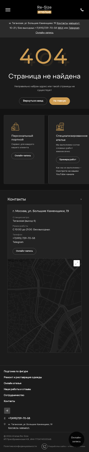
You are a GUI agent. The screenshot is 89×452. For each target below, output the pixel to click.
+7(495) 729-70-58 (24, 238)
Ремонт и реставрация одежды (23, 377)
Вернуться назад (33, 101)
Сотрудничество (14, 395)
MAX (60, 28)
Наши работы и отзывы (17, 389)
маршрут (74, 23)
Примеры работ (67, 160)
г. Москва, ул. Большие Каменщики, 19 (41, 211)
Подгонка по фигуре (16, 371)
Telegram (74, 28)
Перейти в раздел (80, 199)
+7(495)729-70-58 (46, 28)
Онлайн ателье (12, 383)
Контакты (9, 401)
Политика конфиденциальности (20, 446)
